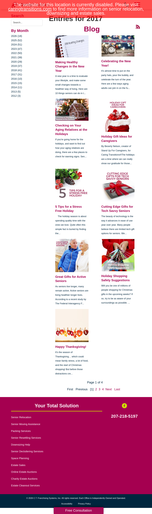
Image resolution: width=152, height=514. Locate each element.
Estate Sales (18, 465)
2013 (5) (16, 91)
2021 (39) (16, 57)
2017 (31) (16, 74)
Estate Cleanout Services (25, 485)
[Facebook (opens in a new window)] (124, 405)
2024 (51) (16, 44)
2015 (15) (16, 83)
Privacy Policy (84, 504)
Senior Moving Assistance (25, 424)
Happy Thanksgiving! (70, 346)
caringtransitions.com (30, 9)
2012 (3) (16, 95)
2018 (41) (16, 70)
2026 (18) (16, 36)
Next (108, 389)
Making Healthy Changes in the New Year (69, 66)
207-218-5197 (124, 416)
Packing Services (21, 431)
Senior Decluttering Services (27, 451)
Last (117, 389)
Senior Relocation (21, 417)
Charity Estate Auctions (24, 478)
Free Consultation (78, 510)
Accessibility (66, 504)
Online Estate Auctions (24, 471)
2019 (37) (16, 66)
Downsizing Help (20, 444)
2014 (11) (16, 87)
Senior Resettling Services (26, 437)
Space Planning (20, 458)
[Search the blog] (26, 22)
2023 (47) (16, 48)
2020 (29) (16, 61)
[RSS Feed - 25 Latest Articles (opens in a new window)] (138, 26)
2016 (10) (16, 78)
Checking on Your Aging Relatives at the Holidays (71, 130)
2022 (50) (16, 53)
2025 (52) (16, 40)
